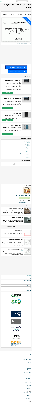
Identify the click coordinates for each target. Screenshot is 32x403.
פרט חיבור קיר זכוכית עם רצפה (24, 150)
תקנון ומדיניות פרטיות (27, 392)
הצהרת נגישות (28, 398)
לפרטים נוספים (7, 92)
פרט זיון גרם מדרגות (26, 156)
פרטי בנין (29, 275)
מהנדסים (29, 388)
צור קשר (29, 396)
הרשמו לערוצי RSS (26, 359)
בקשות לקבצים (27, 290)
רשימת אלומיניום (27, 144)
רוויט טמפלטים (27, 288)
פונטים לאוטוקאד (27, 372)
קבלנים (29, 389)
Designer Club (28, 363)
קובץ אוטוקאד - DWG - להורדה (16, 67)
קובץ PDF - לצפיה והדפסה (17, 71)
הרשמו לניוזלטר (27, 355)
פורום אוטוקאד (28, 381)
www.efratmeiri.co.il (23, 202)
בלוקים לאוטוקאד (27, 369)
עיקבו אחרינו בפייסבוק (26, 357)
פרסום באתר (28, 395)
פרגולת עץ (28, 147)
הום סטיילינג (28, 378)
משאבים (29, 283)
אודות (30, 394)
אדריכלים (29, 385)
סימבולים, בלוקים (27, 278)
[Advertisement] (16, 54)
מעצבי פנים (28, 386)
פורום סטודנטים (28, 379)
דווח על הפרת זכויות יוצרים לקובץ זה (24, 43)
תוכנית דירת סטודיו (26, 141)
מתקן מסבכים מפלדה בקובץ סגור (23, 153)
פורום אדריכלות (28, 375)
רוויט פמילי (28, 285)
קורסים (29, 362)
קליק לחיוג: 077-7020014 (24, 198)
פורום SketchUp (28, 382)
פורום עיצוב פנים (27, 376)
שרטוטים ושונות (27, 280)
